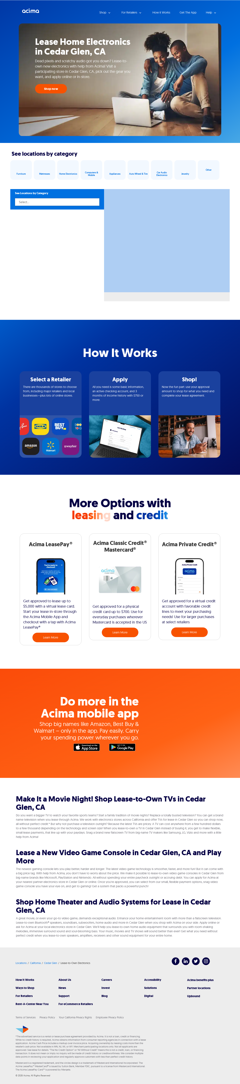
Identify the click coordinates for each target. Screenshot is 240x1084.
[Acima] (22, 1029)
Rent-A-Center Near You (32, 1004)
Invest (105, 988)
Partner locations (198, 988)
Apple (89, 748)
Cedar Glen (50, 963)
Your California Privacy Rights (75, 1017)
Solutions (150, 988)
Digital (148, 996)
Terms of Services (26, 1017)
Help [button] (209, 12)
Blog (104, 996)
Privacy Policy (47, 1017)
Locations (21, 963)
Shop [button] (103, 12)
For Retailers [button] (130, 12)
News (62, 988)
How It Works (25, 980)
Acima (30, 12)
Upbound (193, 996)
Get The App (188, 12)
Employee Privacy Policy (110, 1017)
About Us (64, 980)
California (35, 963)
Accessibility (152, 980)
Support (64, 996)
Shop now (51, 89)
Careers (106, 980)
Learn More (50, 637)
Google (124, 748)
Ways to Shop (25, 988)
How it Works (161, 12)
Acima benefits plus (200, 980)
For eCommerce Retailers (75, 1004)
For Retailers (24, 996)
